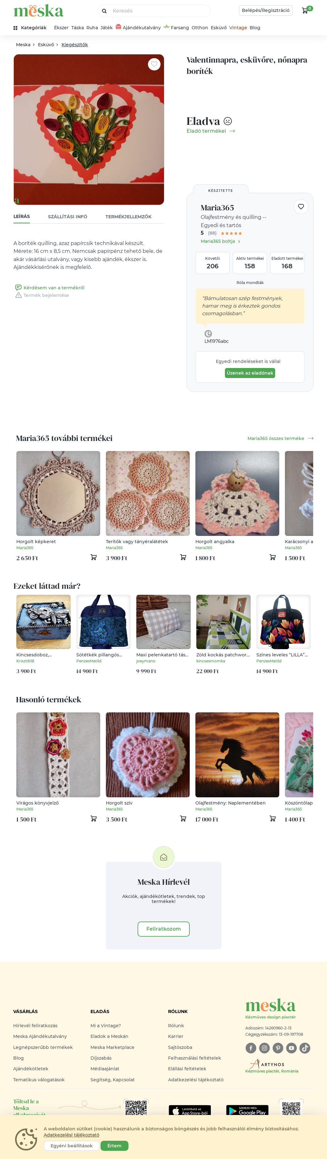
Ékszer (61, 28)
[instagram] (264, 1048)
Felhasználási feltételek (194, 1058)
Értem (114, 1146)
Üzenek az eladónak (250, 373)
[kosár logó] (305, 10)
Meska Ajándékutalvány (40, 1036)
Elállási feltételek (187, 1069)
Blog (255, 28)
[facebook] (250, 1048)
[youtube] (291, 1048)
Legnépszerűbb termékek (43, 1047)
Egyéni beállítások (72, 1146)
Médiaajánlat (104, 1069)
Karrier (175, 1036)
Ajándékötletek (30, 1069)
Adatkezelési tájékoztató (196, 1080)
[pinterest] (277, 1048)
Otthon (200, 28)
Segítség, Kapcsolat (112, 1080)
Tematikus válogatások (39, 1080)
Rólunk (176, 1025)
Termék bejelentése (41, 295)
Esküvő (219, 28)
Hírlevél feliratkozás (35, 1025)
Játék (107, 28)
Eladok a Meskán (109, 1036)
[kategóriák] (33, 28)
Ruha (92, 28)
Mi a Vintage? (105, 1025)
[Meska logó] (279, 1009)
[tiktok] (304, 1048)
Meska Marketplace (112, 1047)
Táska (77, 28)
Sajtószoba (180, 1047)
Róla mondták (250, 282)
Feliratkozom (163, 929)
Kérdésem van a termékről (49, 288)
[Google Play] (190, 1111)
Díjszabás (101, 1058)
